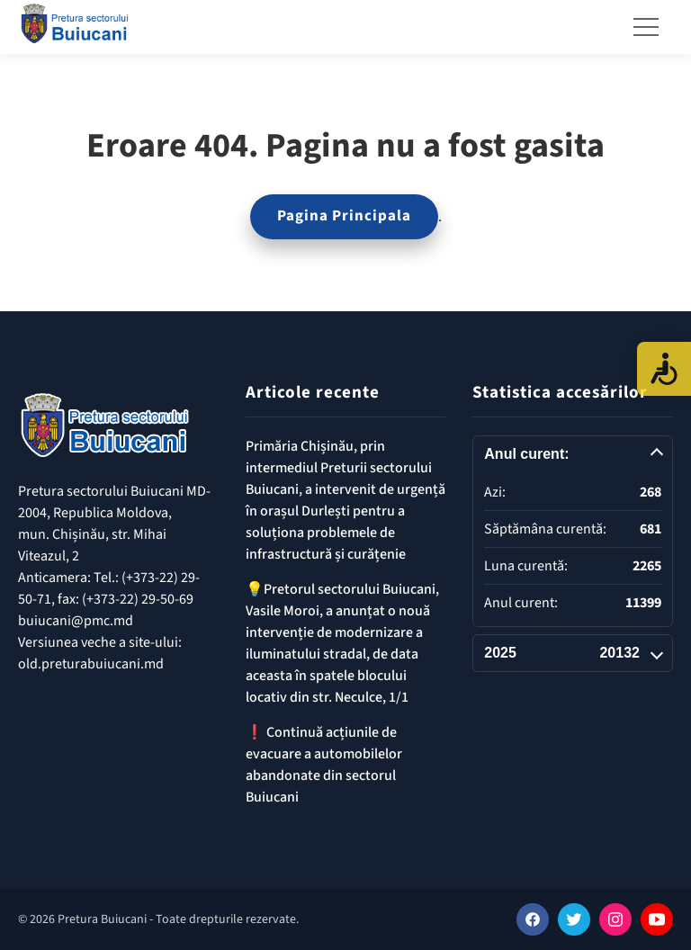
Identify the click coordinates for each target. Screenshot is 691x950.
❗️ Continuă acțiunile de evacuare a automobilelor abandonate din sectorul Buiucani (324, 764)
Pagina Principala (344, 216)
